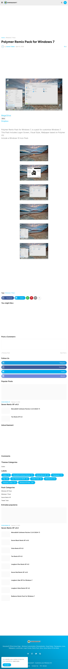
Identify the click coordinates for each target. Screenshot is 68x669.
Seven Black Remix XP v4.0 (20, 540)
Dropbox (4, 121)
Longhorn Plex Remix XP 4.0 (20, 564)
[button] (2, 2)
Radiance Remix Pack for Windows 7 (23, 596)
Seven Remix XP (43, 475)
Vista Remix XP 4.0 (17, 548)
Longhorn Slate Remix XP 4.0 (20, 588)
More (3, 118)
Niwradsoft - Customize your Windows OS (39, 663)
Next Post (63, 353)
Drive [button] (9, 115)
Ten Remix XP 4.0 (16, 417)
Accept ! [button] (6, 665)
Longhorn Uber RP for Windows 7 (21, 580)
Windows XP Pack (26, 482)
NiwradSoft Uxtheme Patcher (23, 475)
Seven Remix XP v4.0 (10, 404)
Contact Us (35, 666)
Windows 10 (50, 478)
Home (3, 37)
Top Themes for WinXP (20, 478)
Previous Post (6, 353)
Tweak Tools (36, 478)
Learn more (16, 661)
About (28, 666)
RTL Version (43, 666)
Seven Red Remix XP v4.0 (19, 572)
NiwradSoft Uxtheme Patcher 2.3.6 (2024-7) (25, 409)
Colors (3, 466)
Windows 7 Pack (10, 37)
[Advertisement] (34, 21)
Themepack (57, 475)
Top (5, 478)
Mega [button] (3, 115)
